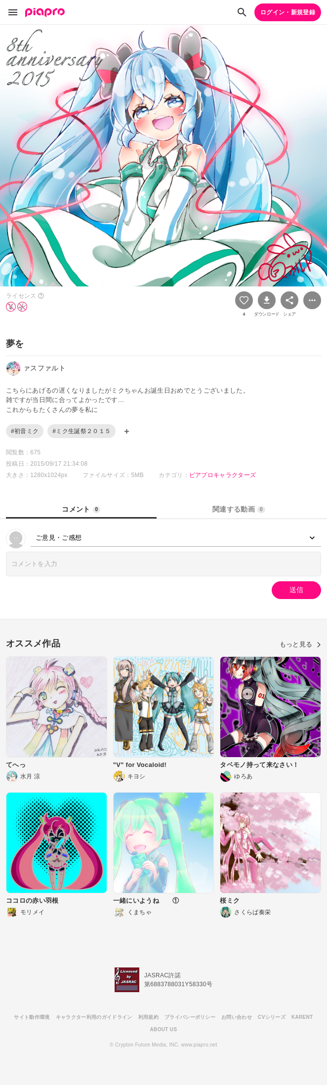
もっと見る (300, 644)
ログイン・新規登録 (287, 12)
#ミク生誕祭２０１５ (81, 431)
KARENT (302, 1017)
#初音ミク (25, 431)
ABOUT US (163, 1029)
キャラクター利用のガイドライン (94, 1017)
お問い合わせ (236, 1017)
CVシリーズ (272, 1017)
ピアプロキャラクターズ (222, 475)
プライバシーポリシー (189, 1017)
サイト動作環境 (31, 1017)
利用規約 (148, 1017)
